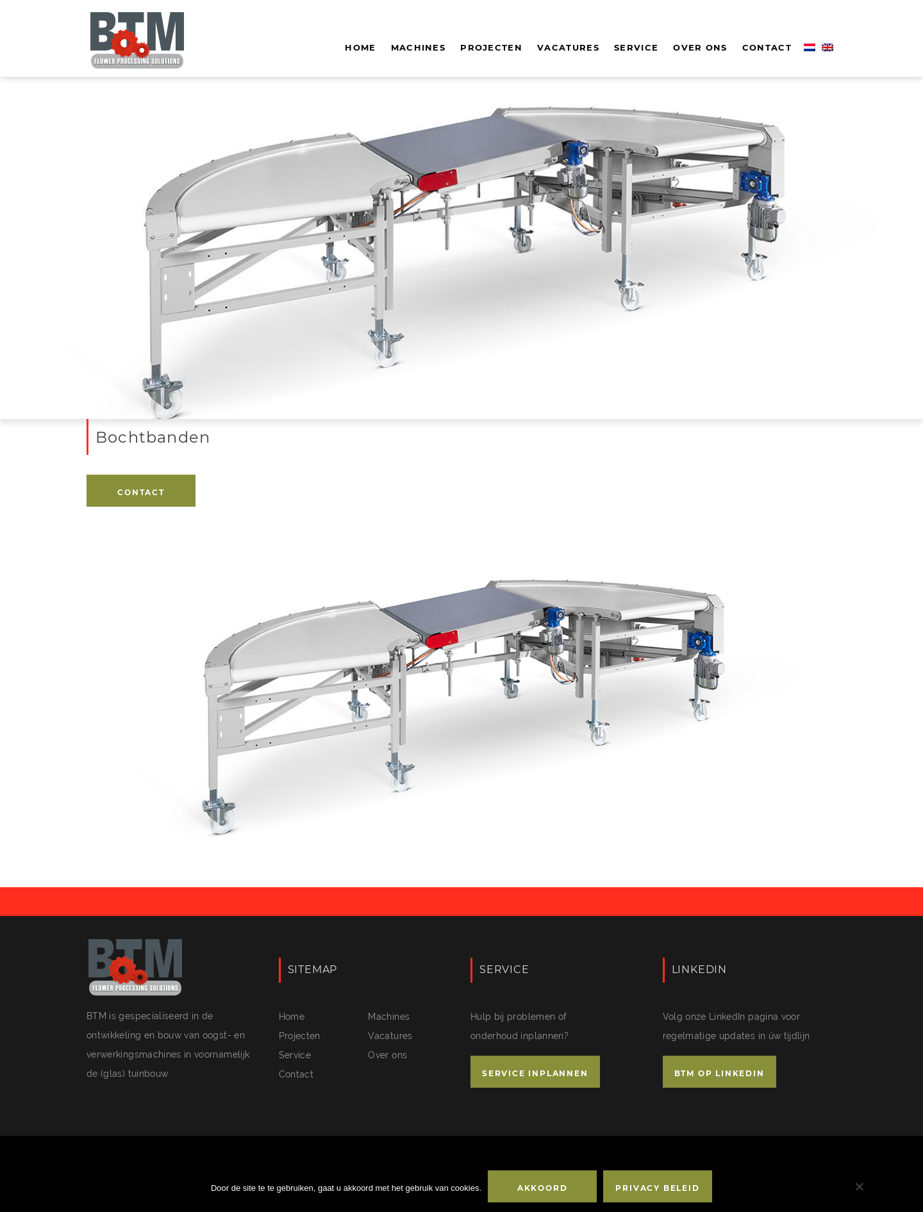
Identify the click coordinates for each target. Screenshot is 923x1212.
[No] (858, 1186)
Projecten (491, 47)
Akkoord (542, 1188)
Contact (767, 47)
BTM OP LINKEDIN (719, 1073)
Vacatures (568, 47)
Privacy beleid (657, 1188)
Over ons (700, 47)
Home (360, 47)
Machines (418, 47)
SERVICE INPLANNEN (535, 1073)
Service (636, 47)
